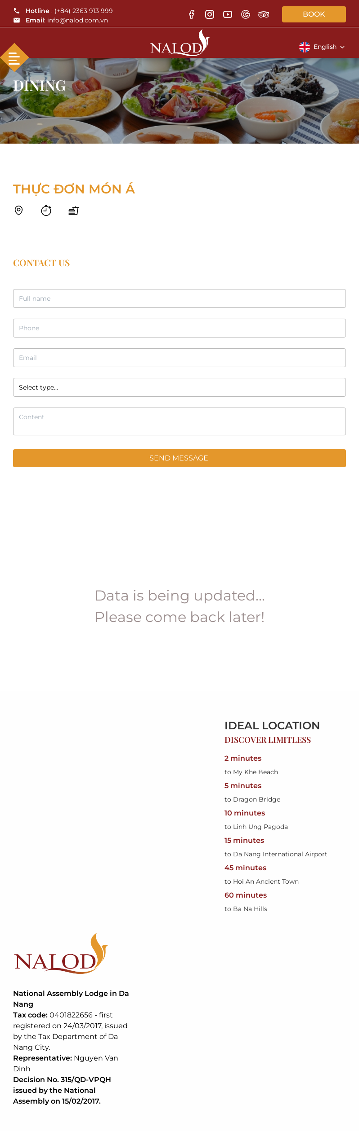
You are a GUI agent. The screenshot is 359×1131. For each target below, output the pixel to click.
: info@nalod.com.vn (60, 20)
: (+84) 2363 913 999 (63, 11)
